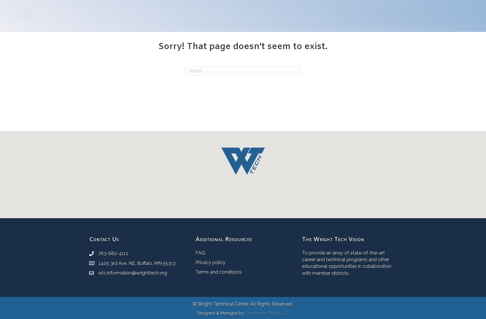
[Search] (243, 71)
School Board (255, 16)
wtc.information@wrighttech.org (132, 273)
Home (227, 16)
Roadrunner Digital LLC (267, 313)
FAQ (200, 253)
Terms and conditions (219, 272)
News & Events (341, 16)
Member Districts (299, 16)
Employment (410, 16)
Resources (375, 16)
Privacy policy (210, 262)
